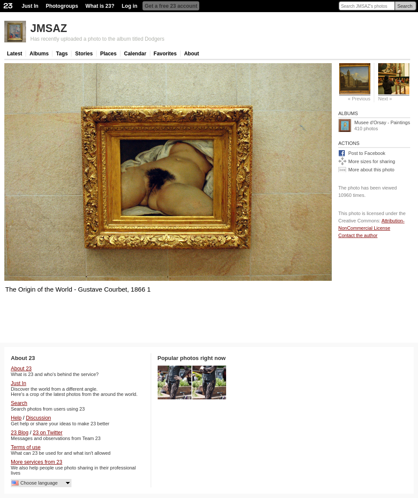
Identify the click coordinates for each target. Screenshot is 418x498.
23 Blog (20, 433)
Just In (30, 6)
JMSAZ (48, 28)
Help (16, 418)
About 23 (21, 369)
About (191, 54)
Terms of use (26, 447)
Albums (39, 54)
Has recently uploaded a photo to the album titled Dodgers (97, 39)
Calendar (135, 54)
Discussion (38, 418)
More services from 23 (36, 462)
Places (108, 54)
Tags (62, 54)
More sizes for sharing (371, 161)
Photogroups (62, 6)
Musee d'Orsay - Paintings (382, 122)
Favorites (165, 54)
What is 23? (99, 6)
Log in (129, 6)
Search (404, 6)
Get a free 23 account (171, 6)
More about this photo (371, 169)
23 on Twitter (47, 433)
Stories (84, 54)
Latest (14, 54)
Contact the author (358, 235)
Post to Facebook (367, 153)
